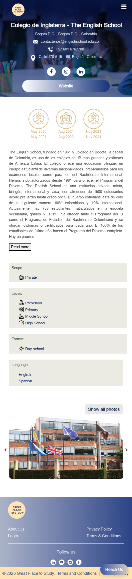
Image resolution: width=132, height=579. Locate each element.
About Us (16, 529)
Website (66, 86)
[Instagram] (70, 562)
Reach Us (114, 569)
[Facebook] (79, 562)
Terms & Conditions (103, 536)
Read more (20, 247)
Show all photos (104, 409)
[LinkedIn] (53, 562)
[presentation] (5, 450)
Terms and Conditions (77, 573)
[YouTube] (61, 562)
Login (13, 536)
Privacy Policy (99, 529)
